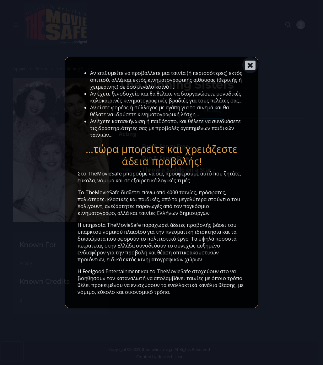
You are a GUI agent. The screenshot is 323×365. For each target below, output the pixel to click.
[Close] (250, 65)
